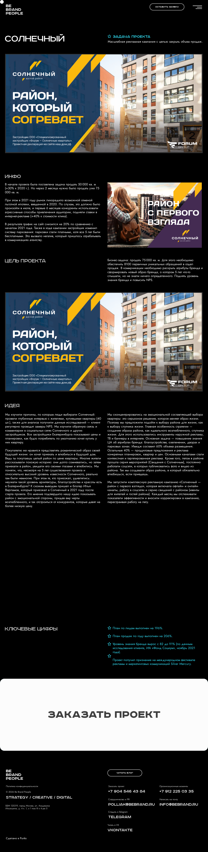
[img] (14, 9)
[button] (167, 6)
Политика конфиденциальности (22, 786)
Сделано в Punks (16, 838)
